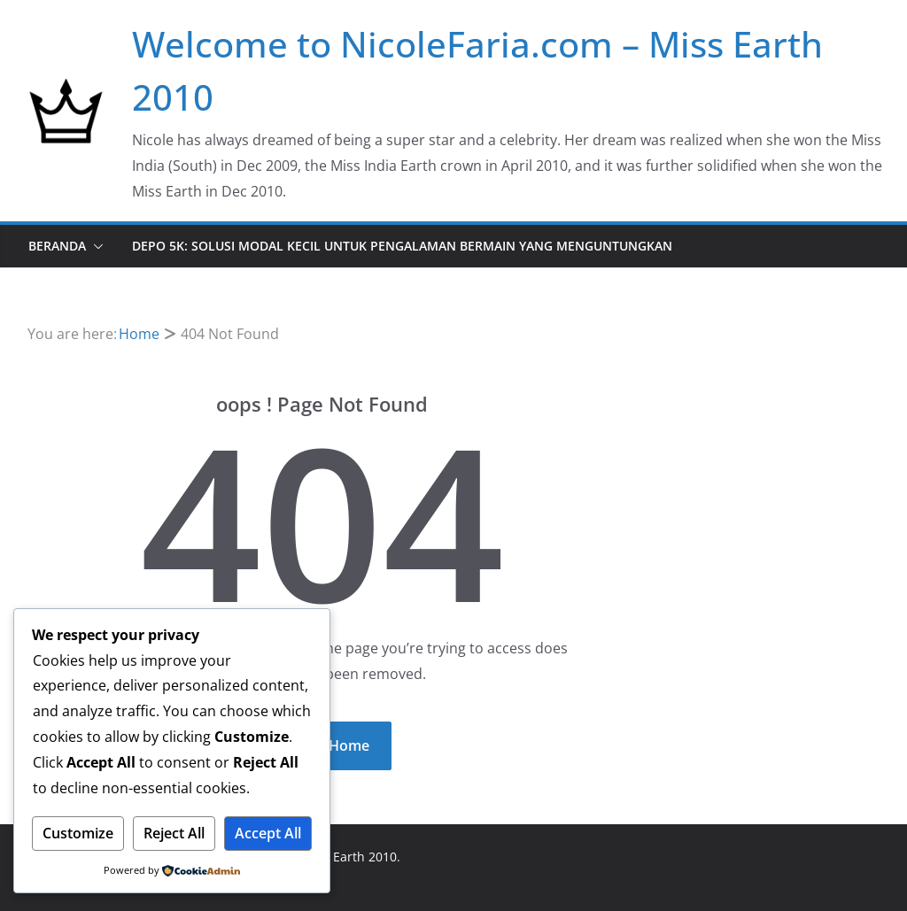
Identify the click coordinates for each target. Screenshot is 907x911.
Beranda (57, 245)
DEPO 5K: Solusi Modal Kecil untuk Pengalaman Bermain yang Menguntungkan (402, 245)
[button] (95, 246)
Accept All (268, 833)
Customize (78, 833)
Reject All (174, 833)
